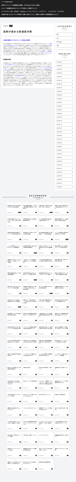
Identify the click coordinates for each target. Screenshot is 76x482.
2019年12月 (59, 164)
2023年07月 (59, 102)
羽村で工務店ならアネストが (11, 64)
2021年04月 (59, 146)
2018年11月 (59, 168)
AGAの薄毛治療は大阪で (20, 75)
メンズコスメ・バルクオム (56, 11)
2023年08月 (59, 98)
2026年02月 (59, 69)
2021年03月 (59, 150)
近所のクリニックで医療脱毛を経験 (12, 5)
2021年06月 (59, 142)
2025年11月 (59, 80)
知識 (58, 45)
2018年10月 (59, 172)
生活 (11, 26)
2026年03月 (59, 65)
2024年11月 (59, 87)
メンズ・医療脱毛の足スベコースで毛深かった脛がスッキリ (19, 8)
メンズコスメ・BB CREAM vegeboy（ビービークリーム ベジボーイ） (24, 11)
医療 (58, 34)
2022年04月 (59, 109)
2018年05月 (59, 186)
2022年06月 (59, 106)
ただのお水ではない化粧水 (32, 5)
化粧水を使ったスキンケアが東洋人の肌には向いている (18, 14)
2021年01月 (59, 157)
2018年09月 (59, 176)
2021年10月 (59, 128)
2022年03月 (59, 113)
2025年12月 (59, 76)
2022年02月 (59, 117)
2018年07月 (59, 183)
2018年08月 (59, 179)
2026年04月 (59, 62)
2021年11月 (59, 124)
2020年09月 (59, 161)
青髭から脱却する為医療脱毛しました (47, 14)
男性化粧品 (59, 42)
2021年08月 (59, 135)
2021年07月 (59, 139)
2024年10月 (59, 91)
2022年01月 (59, 120)
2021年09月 (59, 131)
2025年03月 (59, 84)
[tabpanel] (14, 208)
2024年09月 (59, 95)
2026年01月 (59, 73)
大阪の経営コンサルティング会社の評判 (16, 40)
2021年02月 (59, 153)
